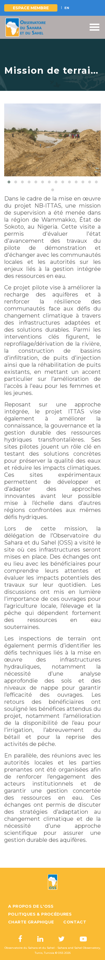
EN (66, 8)
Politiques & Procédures (40, 914)
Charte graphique (31, 922)
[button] (9, 182)
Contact (74, 922)
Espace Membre (31, 7)
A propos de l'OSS (31, 906)
